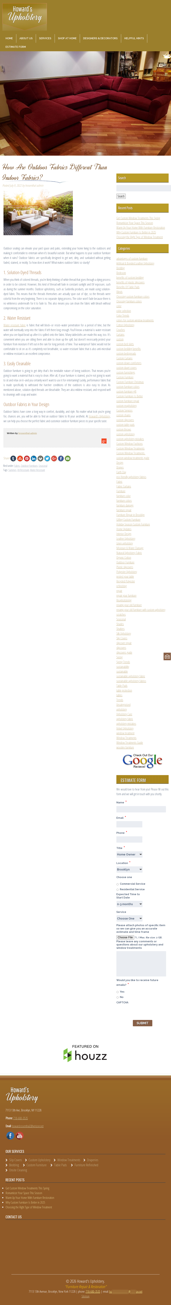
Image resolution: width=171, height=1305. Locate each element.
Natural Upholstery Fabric (129, 553)
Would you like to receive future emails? (137, 983)
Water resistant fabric (14, 325)
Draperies (92, 1159)
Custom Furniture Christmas (130, 382)
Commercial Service (132, 883)
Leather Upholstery (125, 538)
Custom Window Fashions (129, 443)
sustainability (122, 667)
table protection (124, 690)
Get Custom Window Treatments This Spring (138, 218)
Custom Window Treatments (130, 448)
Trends (119, 700)
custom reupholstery (126, 406)
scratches (121, 614)
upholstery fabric (124, 719)
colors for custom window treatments (135, 320)
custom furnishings (125, 372)
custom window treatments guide (132, 458)
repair (119, 591)
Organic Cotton (123, 557)
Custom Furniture (124, 377)
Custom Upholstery (39, 1159)
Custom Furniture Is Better (129, 396)
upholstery (121, 709)
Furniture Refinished (86, 1164)
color (118, 306)
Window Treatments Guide (129, 742)
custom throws (123, 429)
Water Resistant (37, 470)
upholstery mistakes (126, 723)
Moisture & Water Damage (129, 548)
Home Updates (123, 529)
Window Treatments (126, 738)
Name (121, 802)
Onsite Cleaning (18, 1170)
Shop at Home (67, 38)
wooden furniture (125, 747)
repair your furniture (126, 595)
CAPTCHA (122, 1002)
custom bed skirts (125, 344)
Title (120, 847)
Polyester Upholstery (126, 572)
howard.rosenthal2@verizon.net (28, 1126)
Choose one (124, 877)
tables (119, 695)
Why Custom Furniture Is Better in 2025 (136, 232)
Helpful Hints (134, 38)
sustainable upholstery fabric (130, 676)
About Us (26, 38)
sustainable (122, 671)
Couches (120, 330)
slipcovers (121, 648)
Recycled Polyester (125, 581)
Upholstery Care (124, 714)
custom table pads (125, 425)
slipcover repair (124, 643)
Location (123, 862)
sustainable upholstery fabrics (131, 681)
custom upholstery (125, 434)
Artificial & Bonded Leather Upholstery (135, 263)
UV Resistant (23, 470)
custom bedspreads (126, 353)
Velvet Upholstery (124, 728)
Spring (119, 657)
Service (121, 912)
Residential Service (132, 889)
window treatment (125, 733)
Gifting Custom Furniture (128, 519)
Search (121, 196)
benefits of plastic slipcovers (130, 282)
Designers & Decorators (100, 38)
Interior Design (123, 534)
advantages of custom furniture (132, 258)
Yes (122, 991)
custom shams (123, 415)
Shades (120, 624)
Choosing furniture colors (129, 301)
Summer (12, 470)
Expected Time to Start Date (128, 896)
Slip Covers (121, 638)
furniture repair (123, 510)
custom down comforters (128, 363)
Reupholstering (123, 600)
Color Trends (122, 315)
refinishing (121, 586)
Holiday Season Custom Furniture (133, 524)
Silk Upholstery (123, 633)
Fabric (17, 466)
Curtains (120, 334)
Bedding (120, 268)
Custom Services (124, 410)
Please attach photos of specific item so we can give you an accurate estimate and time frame (140, 928)
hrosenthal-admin (27, 433)
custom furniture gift (126, 391)
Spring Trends (123, 662)
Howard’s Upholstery (99, 416)
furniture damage (124, 505)
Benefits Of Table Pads (127, 287)
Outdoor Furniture (29, 466)
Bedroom (121, 273)
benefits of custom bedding (130, 277)
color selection (123, 311)
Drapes (120, 467)
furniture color (123, 496)
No (122, 997)
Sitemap (85, 1296)
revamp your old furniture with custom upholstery (140, 610)
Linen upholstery (124, 543)
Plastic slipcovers (124, 567)
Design (119, 462)
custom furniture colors (127, 387)
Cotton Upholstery (125, 325)
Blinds (119, 292)
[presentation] (140, 1012)
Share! (6, 458)
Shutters (120, 629)
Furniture (120, 491)
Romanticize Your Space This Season (134, 223)
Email (121, 817)
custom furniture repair (127, 401)
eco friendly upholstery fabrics (131, 477)
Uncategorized (123, 704)
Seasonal (43, 466)
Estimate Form (16, 46)
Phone (121, 832)
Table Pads (121, 686)
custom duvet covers (126, 368)
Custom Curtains (124, 358)
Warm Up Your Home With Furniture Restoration (140, 227)
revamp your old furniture (129, 605)
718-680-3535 (20, 1118)
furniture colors (124, 500)
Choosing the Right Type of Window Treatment (139, 237)
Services (45, 38)
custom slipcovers (125, 420)
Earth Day (121, 472)
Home (9, 38)
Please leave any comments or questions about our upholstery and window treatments (139, 945)
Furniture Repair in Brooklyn (130, 515)
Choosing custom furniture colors (132, 296)
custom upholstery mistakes (130, 439)
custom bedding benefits (128, 349)
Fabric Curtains (123, 486)
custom (120, 339)
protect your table (125, 576)
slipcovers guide (124, 652)
